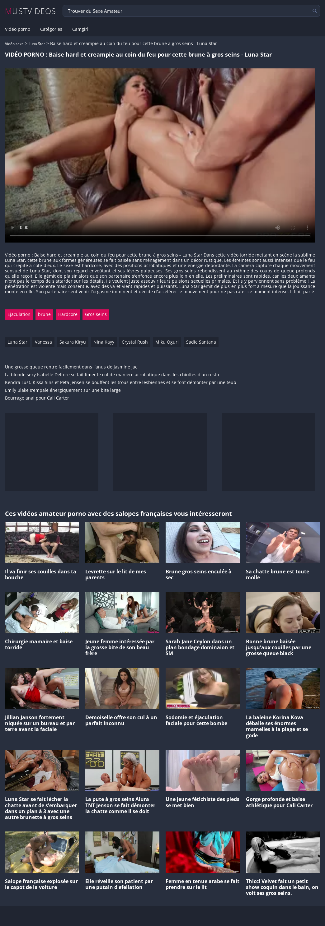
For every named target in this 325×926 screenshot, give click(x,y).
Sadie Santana (201, 342)
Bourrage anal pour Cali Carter (37, 398)
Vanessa (43, 342)
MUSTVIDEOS (30, 11)
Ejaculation (19, 314)
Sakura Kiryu (72, 342)
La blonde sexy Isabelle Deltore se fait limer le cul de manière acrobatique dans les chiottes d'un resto (112, 374)
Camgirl (80, 29)
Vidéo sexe (14, 43)
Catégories (51, 29)
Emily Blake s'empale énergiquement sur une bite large (63, 390)
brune (44, 314)
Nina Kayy (103, 342)
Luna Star (37, 43)
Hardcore (68, 314)
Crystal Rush (135, 342)
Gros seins (96, 314)
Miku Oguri (167, 342)
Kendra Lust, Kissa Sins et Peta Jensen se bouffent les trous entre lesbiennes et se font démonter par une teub (120, 382)
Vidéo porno (17, 29)
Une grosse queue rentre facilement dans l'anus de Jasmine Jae (71, 367)
